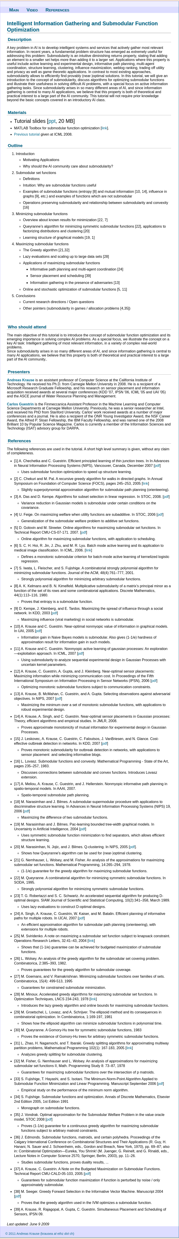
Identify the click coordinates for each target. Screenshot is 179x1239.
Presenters (19, 371)
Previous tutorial (27, 134)
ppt (52, 121)
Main (14, 9)
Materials (17, 112)
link (104, 128)
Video (32, 9)
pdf (157, 466)
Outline (15, 145)
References (57, 9)
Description (19, 39)
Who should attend (27, 327)
